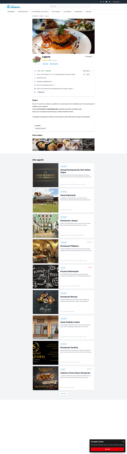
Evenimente (79, 11)
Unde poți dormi (23, 11)
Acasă (36, 16)
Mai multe (63, 393)
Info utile (89, 11)
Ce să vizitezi (56, 11)
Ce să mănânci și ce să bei (40, 11)
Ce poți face (68, 11)
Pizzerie (45, 64)
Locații (41, 16)
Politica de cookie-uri (118, 445)
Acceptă (107, 449)
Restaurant (54, 64)
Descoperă (11, 11)
